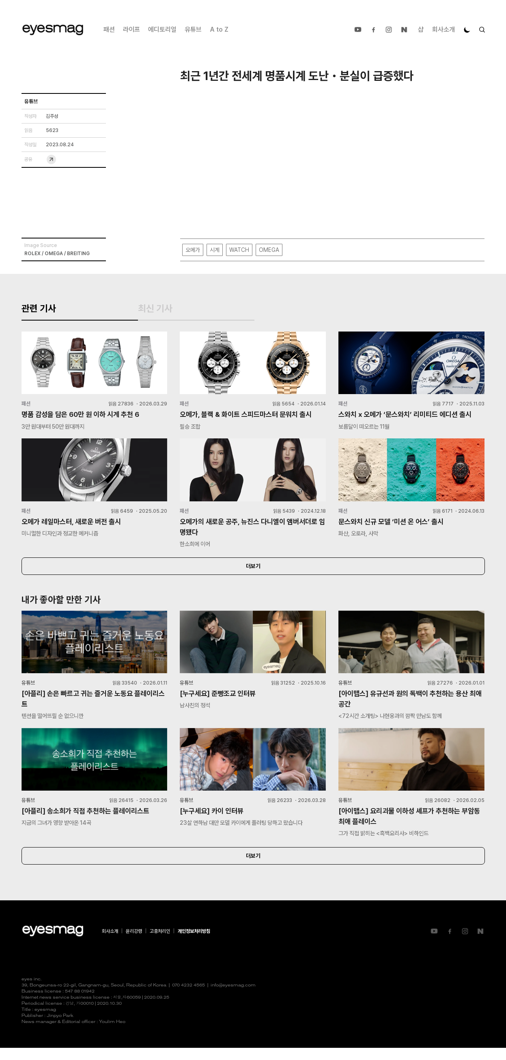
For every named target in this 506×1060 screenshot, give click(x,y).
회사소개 (443, 29)
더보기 (253, 575)
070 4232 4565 (188, 997)
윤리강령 (134, 943)
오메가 (192, 250)
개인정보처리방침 (194, 943)
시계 (215, 250)
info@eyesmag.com (233, 997)
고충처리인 (160, 943)
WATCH (239, 250)
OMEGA (269, 250)
